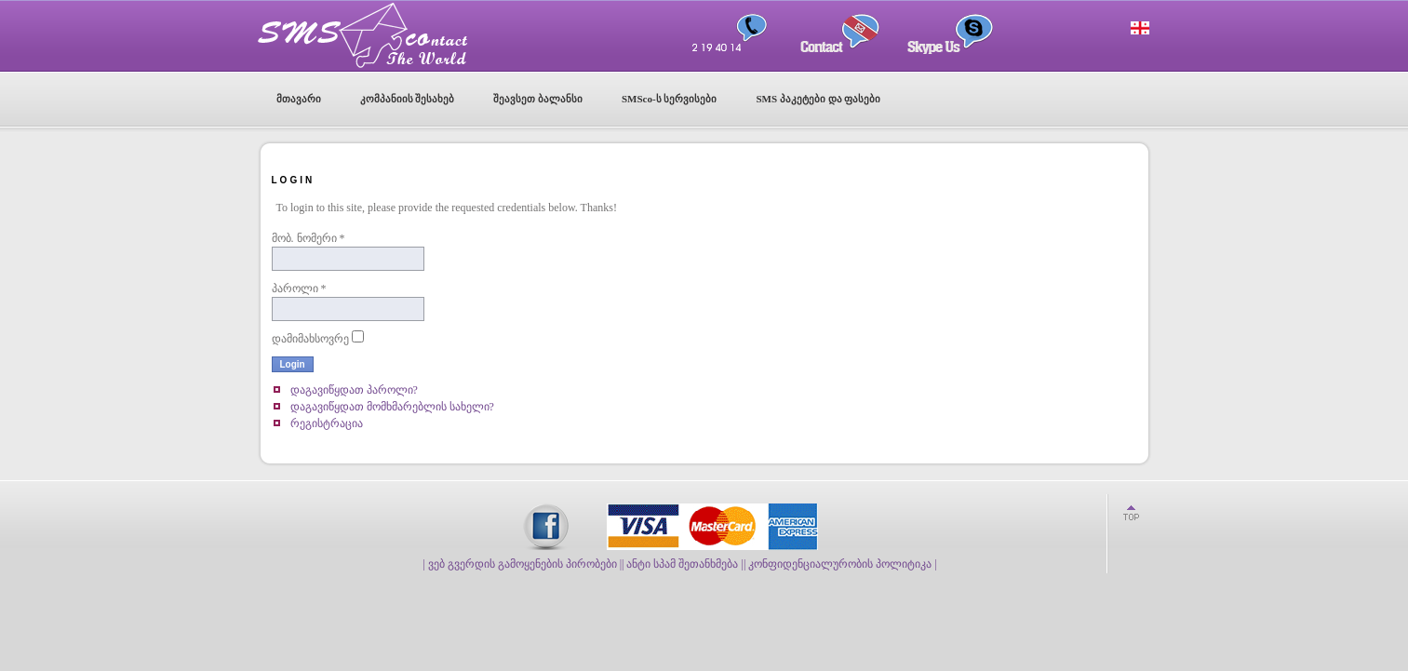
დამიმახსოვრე (310, 338)
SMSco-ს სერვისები (669, 98)
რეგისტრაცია (326, 423)
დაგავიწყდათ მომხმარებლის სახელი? (392, 406)
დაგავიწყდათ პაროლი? (354, 389)
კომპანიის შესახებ (407, 98)
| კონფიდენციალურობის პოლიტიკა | (840, 563)
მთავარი (298, 98)
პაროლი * (299, 288)
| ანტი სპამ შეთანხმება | (683, 563)
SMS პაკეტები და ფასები (818, 98)
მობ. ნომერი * (308, 238)
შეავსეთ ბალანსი (538, 98)
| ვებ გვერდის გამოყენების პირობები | (522, 563)
